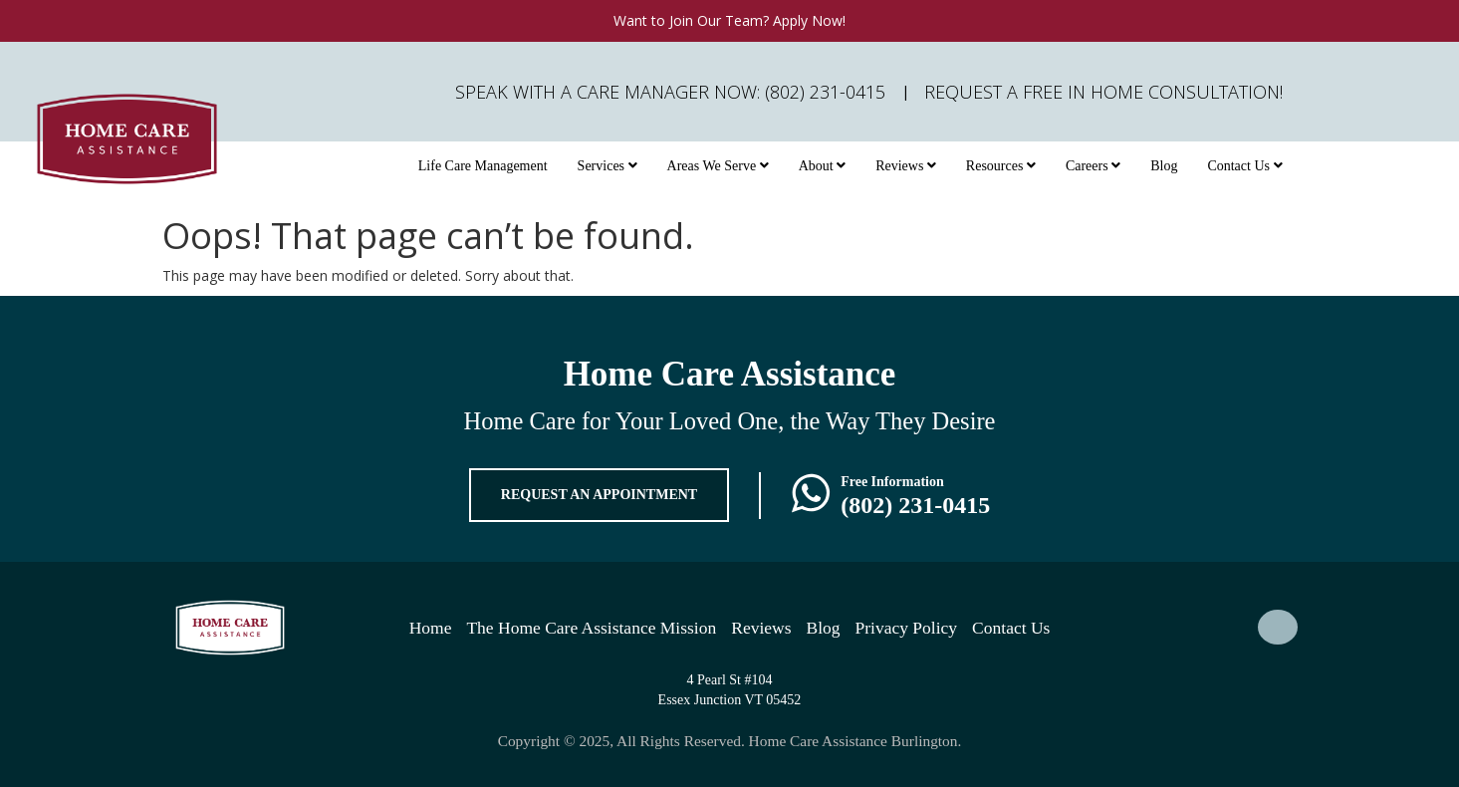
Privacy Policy (906, 628)
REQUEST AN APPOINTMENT (599, 494)
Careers (1093, 165)
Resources (1001, 165)
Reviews (905, 165)
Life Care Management (483, 165)
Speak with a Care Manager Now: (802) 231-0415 (670, 92)
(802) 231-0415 (915, 505)
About (823, 165)
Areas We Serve (718, 165)
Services (607, 165)
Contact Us (1244, 165)
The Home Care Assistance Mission (591, 628)
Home (430, 628)
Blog (1163, 165)
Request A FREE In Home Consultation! (1103, 92)
